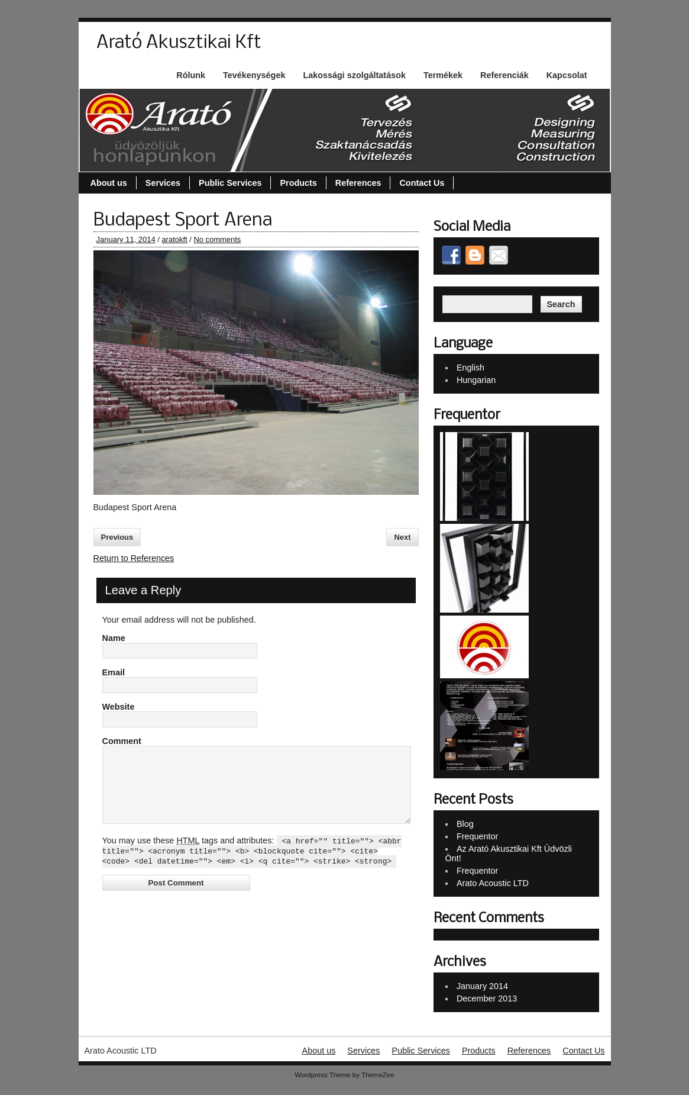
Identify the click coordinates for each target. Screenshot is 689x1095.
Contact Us (421, 183)
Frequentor (477, 836)
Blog (465, 824)
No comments (217, 239)
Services (162, 183)
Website (118, 706)
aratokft (174, 239)
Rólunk (190, 75)
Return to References (133, 558)
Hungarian (476, 380)
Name (113, 638)
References (358, 183)
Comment (121, 741)
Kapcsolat (566, 75)
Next (402, 537)
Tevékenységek (254, 75)
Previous (117, 537)
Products (298, 183)
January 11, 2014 (126, 239)
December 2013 (487, 998)
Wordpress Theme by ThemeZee (344, 1074)
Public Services (230, 183)
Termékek (442, 75)
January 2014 (482, 986)
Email (113, 672)
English (470, 367)
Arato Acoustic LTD (493, 883)
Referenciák (504, 75)
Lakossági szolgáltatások (354, 75)
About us (108, 183)
